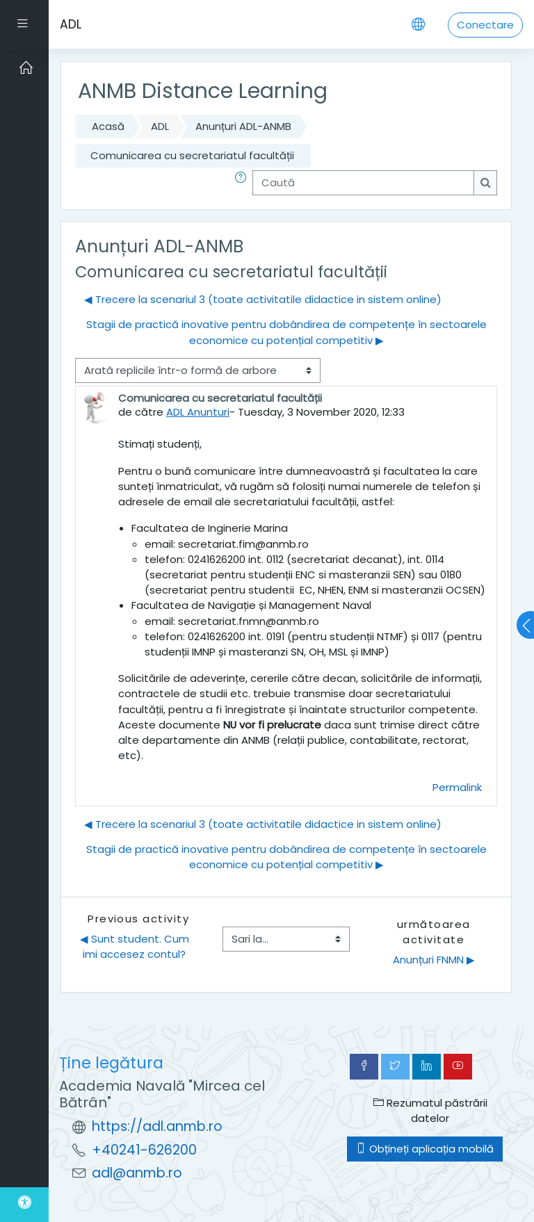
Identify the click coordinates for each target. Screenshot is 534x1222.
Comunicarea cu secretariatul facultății (192, 155)
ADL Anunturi (197, 412)
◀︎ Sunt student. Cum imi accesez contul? (136, 946)
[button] (243, 182)
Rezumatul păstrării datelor (430, 1110)
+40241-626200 (144, 1150)
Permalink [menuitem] (457, 787)
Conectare (485, 24)
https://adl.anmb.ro (157, 1126)
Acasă (108, 126)
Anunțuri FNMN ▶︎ (434, 959)
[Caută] (363, 182)
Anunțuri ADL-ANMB (243, 126)
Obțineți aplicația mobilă (425, 1148)
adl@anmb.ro (137, 1173)
